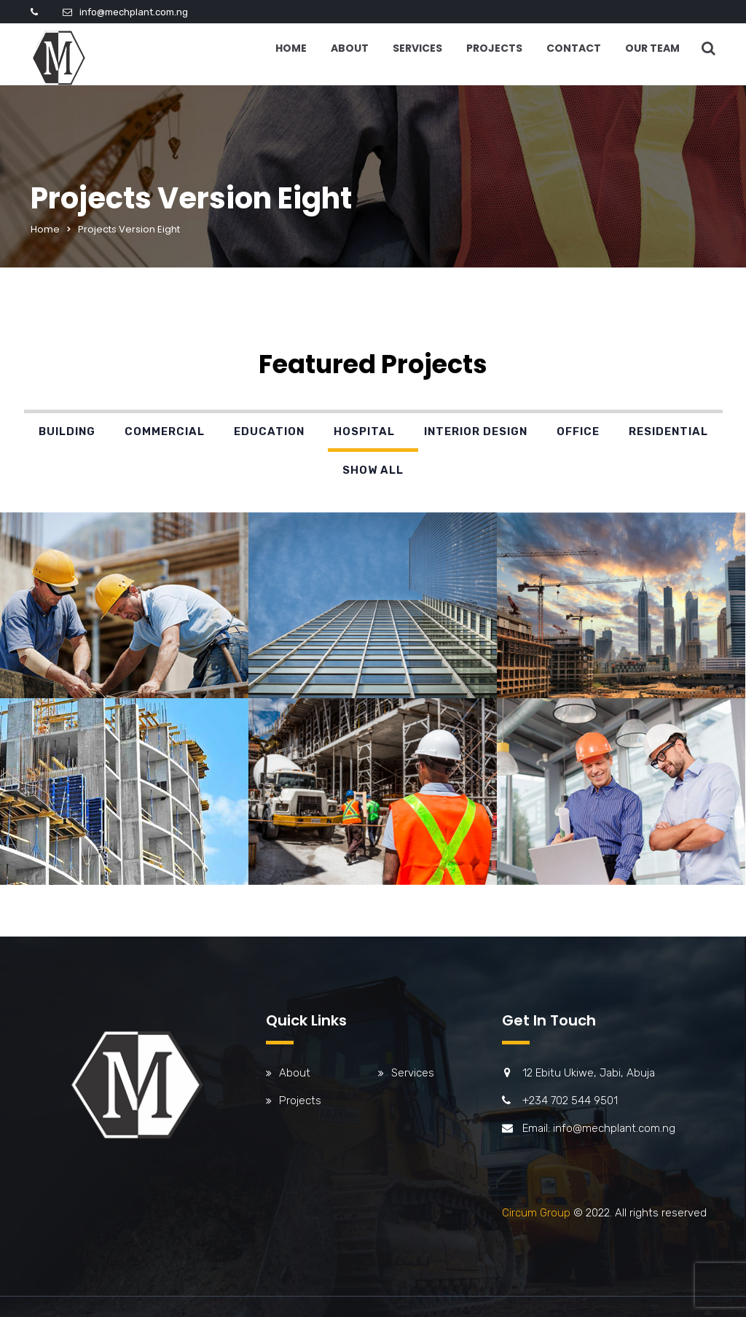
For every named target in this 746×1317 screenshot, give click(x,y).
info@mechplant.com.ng (133, 12)
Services (417, 48)
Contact (573, 48)
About (350, 48)
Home (291, 48)
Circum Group (536, 1212)
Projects (494, 48)
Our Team (652, 48)
